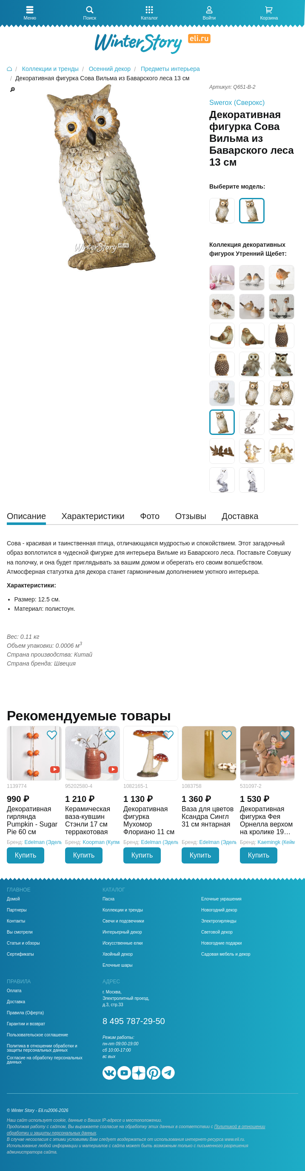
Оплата (14, 991)
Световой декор (217, 932)
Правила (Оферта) (25, 1013)
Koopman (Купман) (105, 842)
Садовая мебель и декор (226, 954)
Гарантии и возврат (26, 1024)
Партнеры (17, 910)
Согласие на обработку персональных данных (45, 1060)
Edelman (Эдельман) (49, 842)
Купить (26, 855)
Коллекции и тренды (123, 910)
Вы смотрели (20, 932)
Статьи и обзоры (23, 943)
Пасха (108, 899)
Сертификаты (20, 954)
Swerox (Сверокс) (237, 102)
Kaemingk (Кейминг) (281, 842)
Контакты (16, 921)
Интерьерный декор (122, 932)
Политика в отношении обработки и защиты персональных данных (42, 1048)
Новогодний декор (219, 910)
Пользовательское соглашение (37, 1035)
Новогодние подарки (221, 943)
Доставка (16, 1002)
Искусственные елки (123, 943)
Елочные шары (118, 965)
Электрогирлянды (219, 921)
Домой (13, 899)
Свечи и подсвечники (123, 921)
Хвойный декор (118, 954)
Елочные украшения (221, 899)
